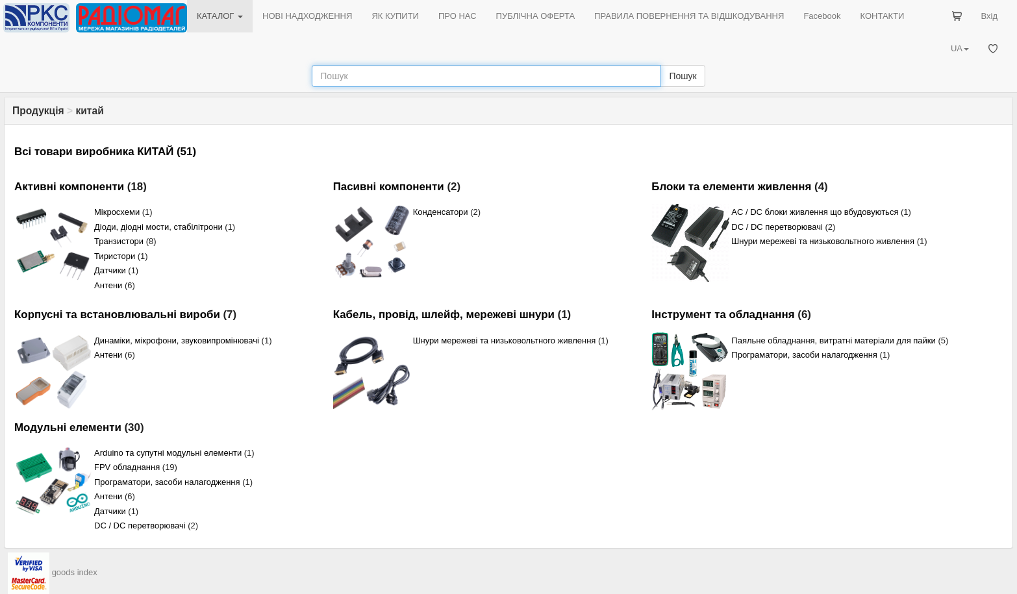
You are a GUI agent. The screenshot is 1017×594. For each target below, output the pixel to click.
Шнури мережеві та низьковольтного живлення (822, 241)
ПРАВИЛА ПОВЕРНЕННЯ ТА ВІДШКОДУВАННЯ (689, 16)
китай (89, 110)
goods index (74, 572)
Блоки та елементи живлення (731, 186)
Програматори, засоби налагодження (804, 355)
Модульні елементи (67, 427)
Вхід (989, 16)
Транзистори (119, 241)
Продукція (38, 110)
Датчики (110, 270)
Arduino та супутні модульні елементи (168, 453)
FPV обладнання (127, 467)
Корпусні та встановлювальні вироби (117, 314)
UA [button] (960, 48)
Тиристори (114, 256)
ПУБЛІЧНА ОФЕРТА (535, 16)
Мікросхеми (117, 212)
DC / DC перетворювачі (777, 227)
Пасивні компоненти (388, 186)
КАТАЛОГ (220, 16)
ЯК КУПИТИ (395, 16)
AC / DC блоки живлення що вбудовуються (814, 212)
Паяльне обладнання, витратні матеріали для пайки (833, 340)
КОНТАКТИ (882, 16)
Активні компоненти (69, 186)
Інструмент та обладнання (722, 314)
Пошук (682, 76)
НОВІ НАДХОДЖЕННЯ (307, 16)
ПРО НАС (457, 16)
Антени (108, 285)
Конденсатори (440, 212)
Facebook (821, 16)
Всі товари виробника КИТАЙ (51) (105, 151)
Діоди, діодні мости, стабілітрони (158, 227)
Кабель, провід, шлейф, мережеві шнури (444, 314)
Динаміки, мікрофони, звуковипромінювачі (176, 340)
